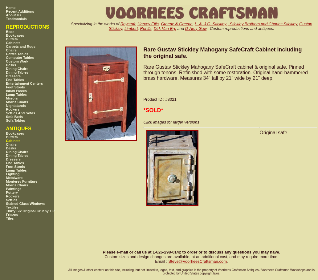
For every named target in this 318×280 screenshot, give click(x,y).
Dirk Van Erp (165, 28)
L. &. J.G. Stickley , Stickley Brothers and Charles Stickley (246, 24)
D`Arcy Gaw (195, 28)
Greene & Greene (177, 24)
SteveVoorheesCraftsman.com (197, 261)
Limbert (131, 28)
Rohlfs (146, 28)
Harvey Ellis (148, 24)
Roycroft (127, 24)
